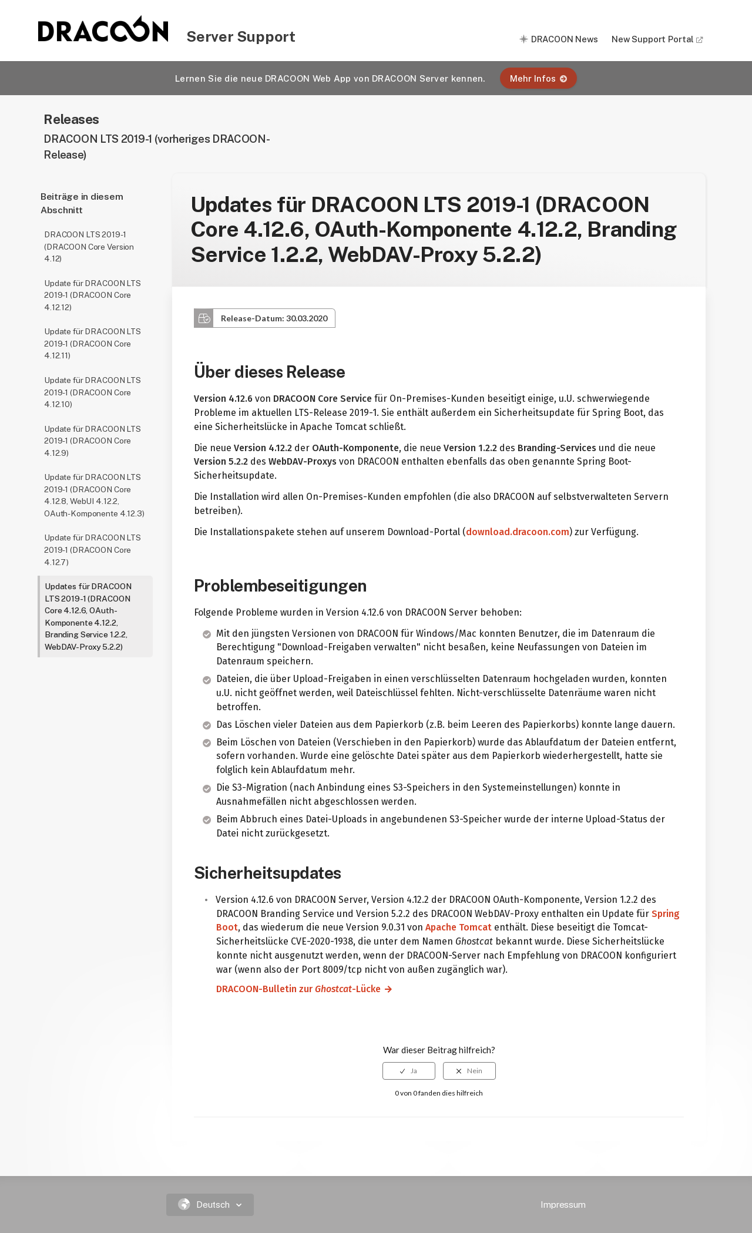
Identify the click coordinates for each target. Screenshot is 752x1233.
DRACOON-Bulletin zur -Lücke (293, 989)
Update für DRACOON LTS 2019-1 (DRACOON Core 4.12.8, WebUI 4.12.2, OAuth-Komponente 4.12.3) (94, 495)
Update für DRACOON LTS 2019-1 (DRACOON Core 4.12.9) (92, 441)
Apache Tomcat (458, 927)
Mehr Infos (538, 78)
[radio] (408, 1071)
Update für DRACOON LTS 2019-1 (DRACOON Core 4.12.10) (92, 392)
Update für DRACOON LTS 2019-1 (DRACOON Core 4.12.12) (92, 295)
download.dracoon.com (517, 531)
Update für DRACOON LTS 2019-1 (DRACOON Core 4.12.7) (92, 549)
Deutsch (205, 1204)
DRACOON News (564, 39)
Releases (71, 119)
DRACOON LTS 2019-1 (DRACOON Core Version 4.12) (89, 246)
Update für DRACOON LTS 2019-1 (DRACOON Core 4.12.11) (92, 343)
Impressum (563, 1205)
